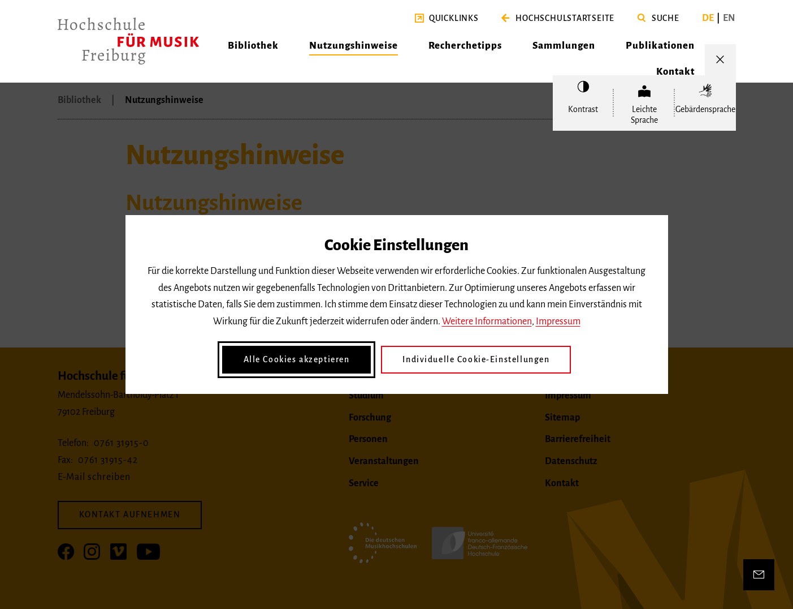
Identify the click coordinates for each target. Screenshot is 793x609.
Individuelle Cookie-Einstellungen (475, 359)
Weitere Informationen (487, 321)
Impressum (558, 321)
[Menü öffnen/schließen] (720, 59)
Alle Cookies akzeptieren (297, 359)
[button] (447, 18)
